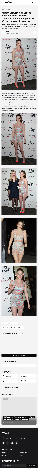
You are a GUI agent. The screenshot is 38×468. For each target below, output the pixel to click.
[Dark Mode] (32, 2)
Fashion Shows (24, 452)
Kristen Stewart (14, 323)
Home (2, 9)
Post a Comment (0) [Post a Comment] (19, 355)
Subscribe (32, 465)
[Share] (35, 32)
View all (24, 333)
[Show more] (22, 327)
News (21, 455)
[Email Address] (13, 465)
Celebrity (8, 9)
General (3, 455)
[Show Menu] (2, 2)
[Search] (35, 2)
